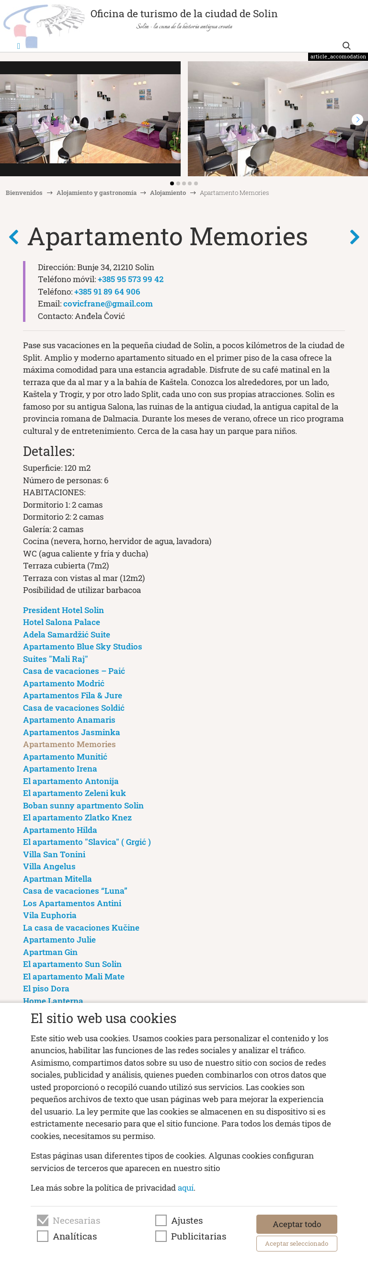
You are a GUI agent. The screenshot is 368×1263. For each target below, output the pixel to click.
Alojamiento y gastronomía (97, 192)
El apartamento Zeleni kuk (74, 792)
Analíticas (75, 1236)
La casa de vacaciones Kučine (81, 927)
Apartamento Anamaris (69, 719)
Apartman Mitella (57, 878)
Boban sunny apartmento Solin (83, 805)
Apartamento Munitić (65, 756)
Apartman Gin (50, 951)
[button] (357, 119)
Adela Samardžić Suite (66, 634)
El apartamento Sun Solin (72, 963)
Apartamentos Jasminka (71, 732)
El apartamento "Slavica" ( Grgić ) (87, 841)
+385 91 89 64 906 (107, 291)
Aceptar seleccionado (296, 1243)
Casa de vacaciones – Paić (74, 670)
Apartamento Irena (60, 768)
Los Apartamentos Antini (72, 903)
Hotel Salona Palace (61, 621)
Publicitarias (198, 1236)
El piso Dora (46, 988)
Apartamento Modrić (63, 683)
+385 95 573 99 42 (130, 278)
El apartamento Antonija (71, 780)
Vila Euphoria (50, 915)
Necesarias (76, 1220)
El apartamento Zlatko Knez (77, 817)
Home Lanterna (53, 1000)
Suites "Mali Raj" (55, 658)
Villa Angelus (49, 866)
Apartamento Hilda (60, 829)
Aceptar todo (297, 1223)
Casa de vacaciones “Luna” (75, 890)
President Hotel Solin (63, 609)
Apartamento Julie (59, 939)
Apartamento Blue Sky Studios (82, 646)
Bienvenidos (24, 192)
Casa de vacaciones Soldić (74, 707)
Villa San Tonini (54, 854)
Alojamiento (168, 192)
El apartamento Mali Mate (74, 976)
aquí (186, 1187)
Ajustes (187, 1220)
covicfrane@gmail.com (108, 303)
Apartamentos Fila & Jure (72, 695)
